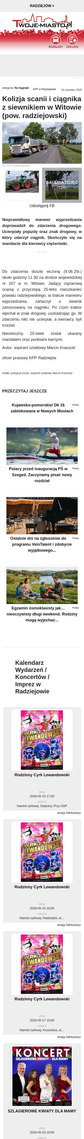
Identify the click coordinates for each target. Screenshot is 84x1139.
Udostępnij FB (41, 206)
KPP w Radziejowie (44, 89)
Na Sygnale (22, 87)
